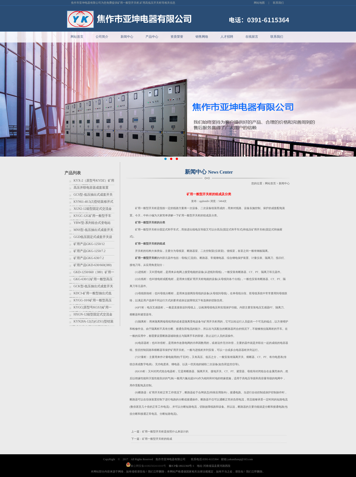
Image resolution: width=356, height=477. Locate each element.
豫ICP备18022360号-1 (181, 465)
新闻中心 (127, 36)
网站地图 (259, 2)
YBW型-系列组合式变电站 (92, 223)
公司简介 (102, 36)
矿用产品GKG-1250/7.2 (89, 251)
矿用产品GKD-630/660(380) (92, 265)
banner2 (178, 94)
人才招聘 (226, 36)
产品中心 (152, 36)
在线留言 (251, 36)
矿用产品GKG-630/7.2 (89, 258)
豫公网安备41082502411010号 (146, 465)
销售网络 (201, 36)
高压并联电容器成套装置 (91, 187)
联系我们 (278, 2)
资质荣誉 (177, 36)
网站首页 (77, 36)
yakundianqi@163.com (240, 459)
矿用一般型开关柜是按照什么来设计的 (165, 431)
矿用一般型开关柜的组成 (157, 438)
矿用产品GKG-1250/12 (89, 244)
